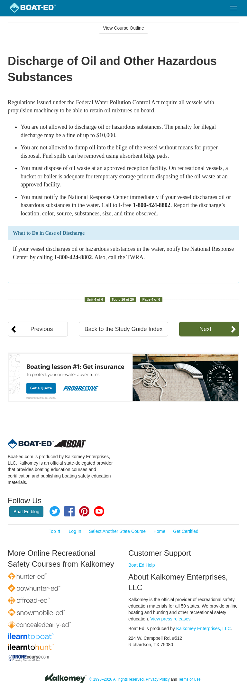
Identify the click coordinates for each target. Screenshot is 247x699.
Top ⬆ (55, 531)
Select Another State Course (117, 531)
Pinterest (84, 511)
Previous (42, 329)
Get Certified (185, 531)
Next (205, 329)
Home (159, 531)
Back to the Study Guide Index (123, 329)
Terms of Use (189, 679)
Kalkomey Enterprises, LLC (203, 628)
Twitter (55, 511)
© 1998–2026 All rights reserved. (117, 679)
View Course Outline (123, 28)
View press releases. (171, 618)
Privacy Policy (157, 679)
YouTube (99, 511)
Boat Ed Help (141, 565)
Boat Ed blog (26, 511)
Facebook (69, 511)
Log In (75, 531)
